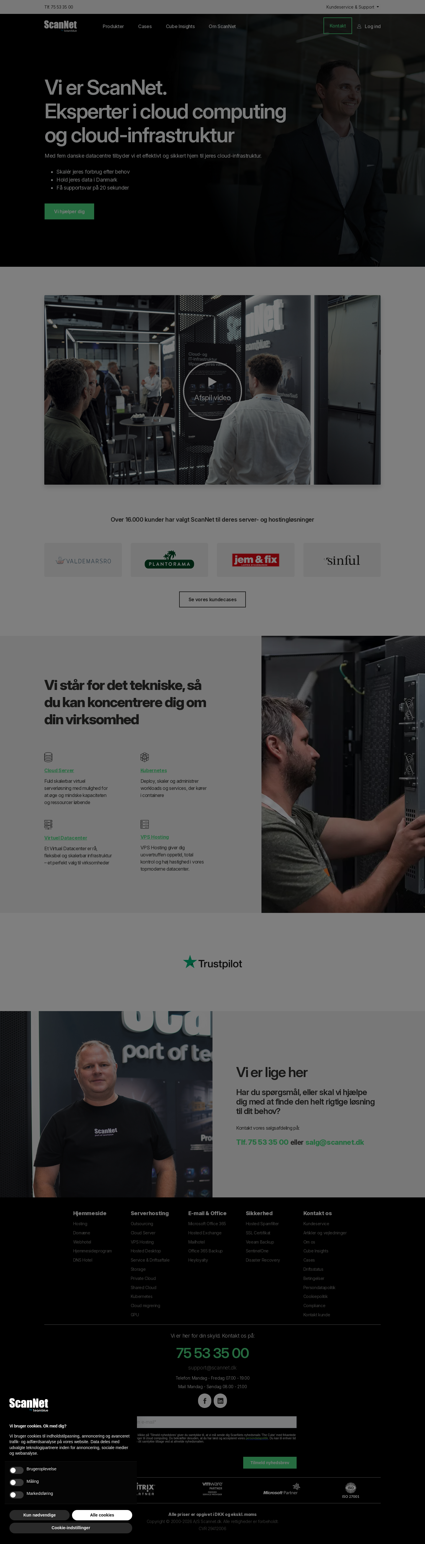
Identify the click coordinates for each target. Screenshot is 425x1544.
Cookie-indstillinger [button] (71, 1527)
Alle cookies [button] (102, 1515)
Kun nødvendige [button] (39, 1515)
